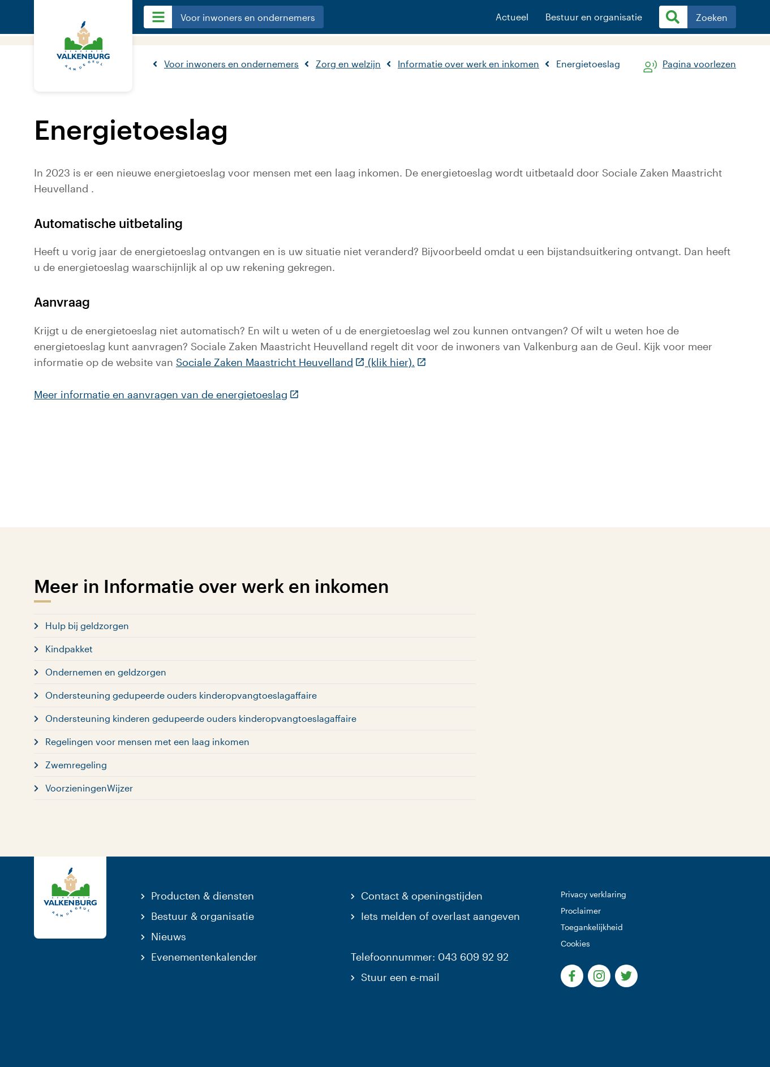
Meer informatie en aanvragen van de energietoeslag (166, 394)
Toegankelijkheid (592, 927)
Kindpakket (69, 648)
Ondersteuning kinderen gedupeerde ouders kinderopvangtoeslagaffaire (200, 718)
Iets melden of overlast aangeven (440, 916)
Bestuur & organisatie (202, 916)
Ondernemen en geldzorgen (105, 671)
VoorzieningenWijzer (89, 787)
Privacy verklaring (593, 894)
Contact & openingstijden (422, 895)
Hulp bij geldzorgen (87, 625)
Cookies (575, 943)
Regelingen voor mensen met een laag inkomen (147, 741)
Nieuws (168, 936)
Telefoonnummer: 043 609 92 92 (430, 957)
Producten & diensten (202, 895)
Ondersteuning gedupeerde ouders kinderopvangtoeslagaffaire (181, 695)
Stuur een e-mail (400, 977)
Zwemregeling (76, 764)
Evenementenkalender (204, 956)
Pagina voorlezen (699, 64)
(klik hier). (396, 362)
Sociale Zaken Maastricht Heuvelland (270, 362)
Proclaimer (581, 910)
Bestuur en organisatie (593, 16)
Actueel (512, 16)
